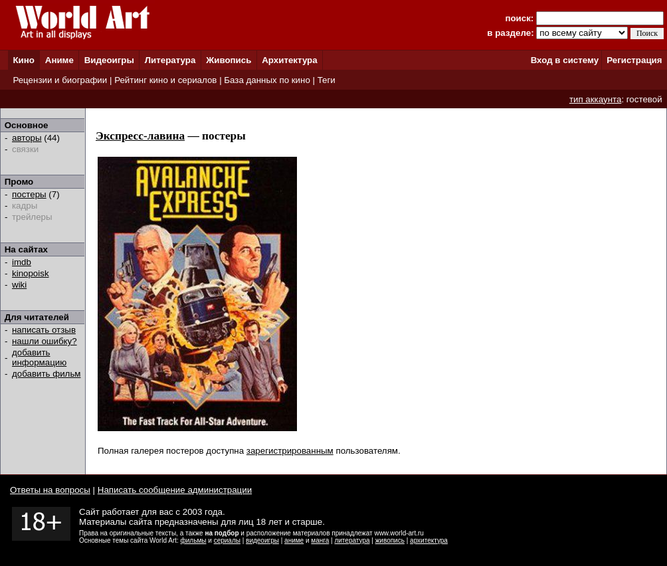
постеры (29, 194)
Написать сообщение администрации (175, 490)
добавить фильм (46, 374)
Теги (326, 80)
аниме (294, 540)
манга (320, 540)
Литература (170, 60)
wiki (19, 285)
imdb (21, 262)
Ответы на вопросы (50, 490)
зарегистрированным (290, 451)
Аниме (59, 60)
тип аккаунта (595, 99)
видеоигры (262, 540)
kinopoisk (30, 273)
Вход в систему (565, 60)
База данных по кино (267, 80)
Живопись (228, 60)
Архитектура (289, 60)
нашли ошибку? (44, 341)
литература (351, 540)
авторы (27, 138)
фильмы (194, 540)
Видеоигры (109, 60)
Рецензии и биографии (60, 80)
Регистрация (634, 60)
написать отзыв (44, 330)
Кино (24, 60)
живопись (390, 540)
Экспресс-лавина (140, 136)
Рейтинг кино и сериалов (165, 80)
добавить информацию (39, 357)
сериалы (227, 540)
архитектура (429, 540)
